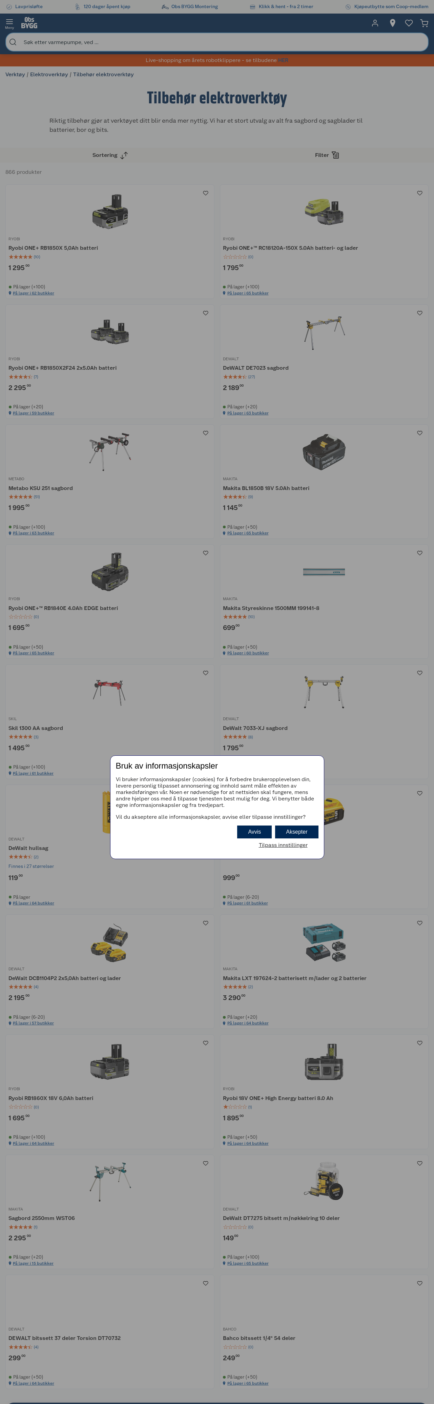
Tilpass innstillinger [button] (283, 845)
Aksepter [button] (296, 832)
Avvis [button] (254, 832)
